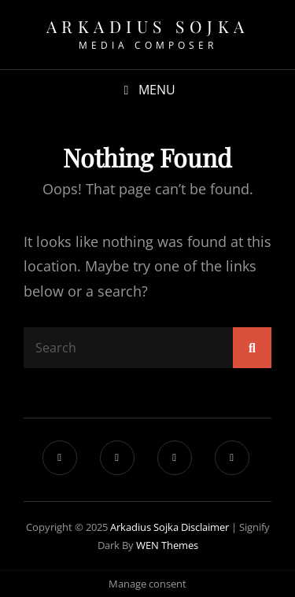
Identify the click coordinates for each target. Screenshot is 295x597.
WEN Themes (167, 545)
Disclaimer (205, 527)
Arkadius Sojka (147, 26)
